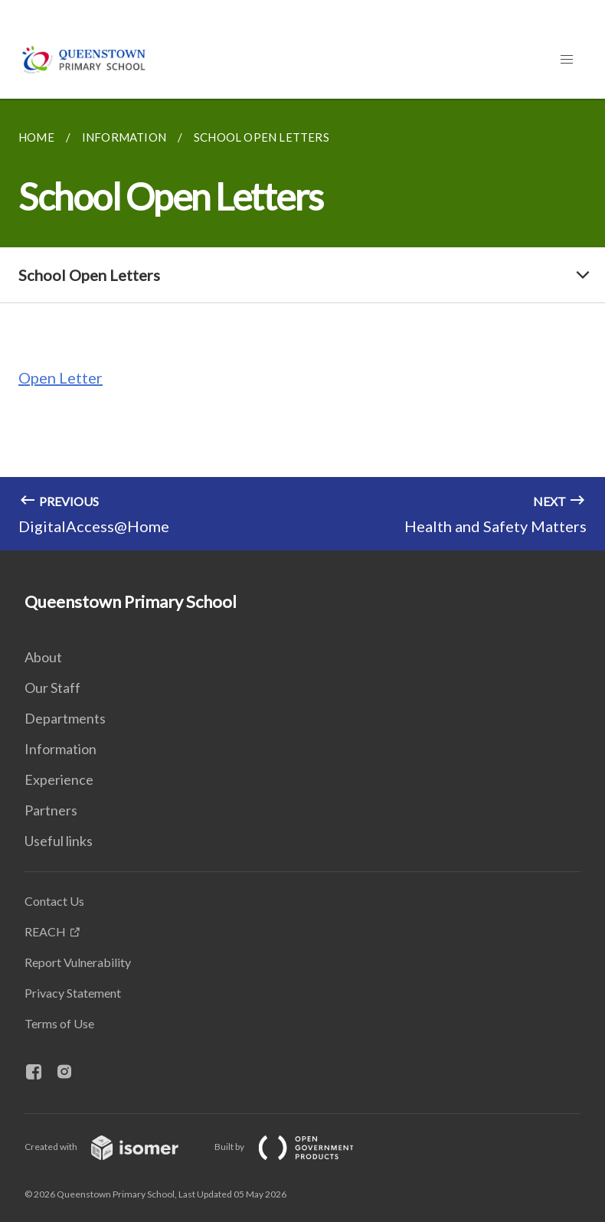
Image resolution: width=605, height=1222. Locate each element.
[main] (302, 325)
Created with (114, 1146)
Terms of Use (59, 1023)
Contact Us (54, 901)
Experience (59, 779)
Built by (296, 1146)
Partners (51, 810)
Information (60, 748)
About (43, 657)
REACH (45, 931)
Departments (65, 718)
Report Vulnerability (78, 962)
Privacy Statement (73, 992)
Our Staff (52, 687)
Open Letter (60, 377)
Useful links (59, 840)
